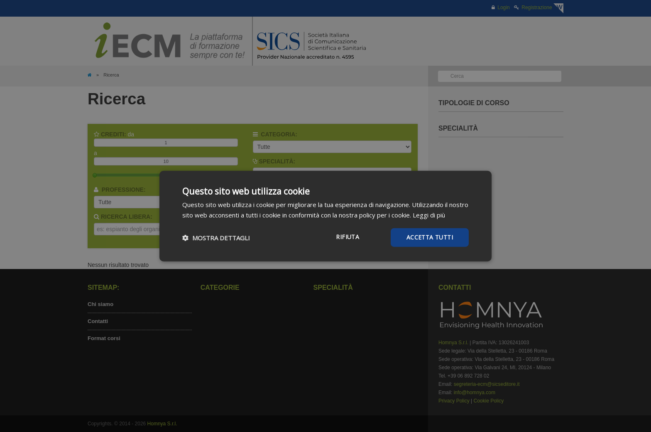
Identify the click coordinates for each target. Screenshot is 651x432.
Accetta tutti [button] (429, 237)
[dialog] (325, 216)
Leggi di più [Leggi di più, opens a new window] (429, 214)
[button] (216, 237)
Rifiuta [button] (347, 237)
